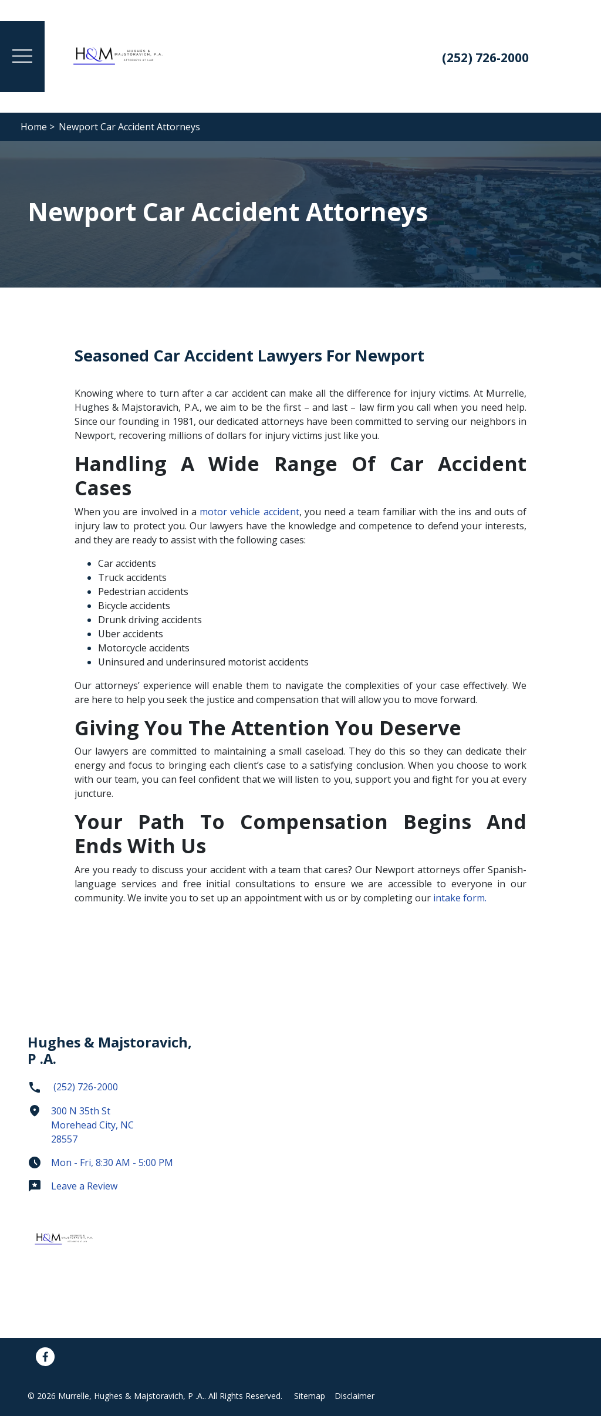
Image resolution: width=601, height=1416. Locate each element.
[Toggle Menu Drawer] (22, 56)
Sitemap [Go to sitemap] (309, 1395)
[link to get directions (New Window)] (113, 1129)
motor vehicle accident (248, 511)
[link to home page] (118, 55)
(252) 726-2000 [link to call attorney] (73, 1086)
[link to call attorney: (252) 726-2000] (481, 58)
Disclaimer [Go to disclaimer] (354, 1395)
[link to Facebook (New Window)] (45, 1356)
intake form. (460, 897)
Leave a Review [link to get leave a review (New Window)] (72, 1186)
